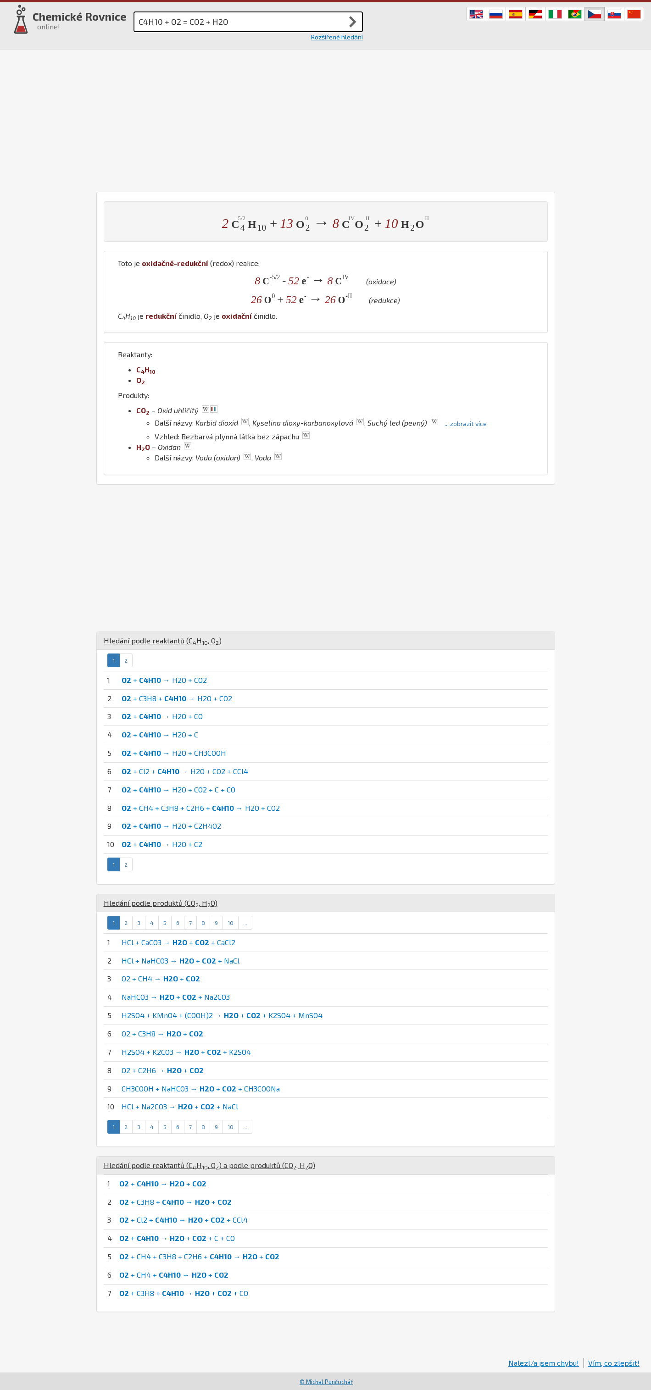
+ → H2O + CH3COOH (174, 752)
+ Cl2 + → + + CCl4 (183, 1219)
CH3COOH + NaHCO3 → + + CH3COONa (201, 1088)
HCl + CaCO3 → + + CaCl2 (178, 942)
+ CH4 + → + (173, 1274)
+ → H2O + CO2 (164, 680)
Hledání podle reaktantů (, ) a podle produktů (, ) (209, 1165)
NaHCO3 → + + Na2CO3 (176, 996)
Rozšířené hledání (337, 37)
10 (231, 922)
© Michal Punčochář (326, 1381)
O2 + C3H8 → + (162, 1033)
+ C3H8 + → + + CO (183, 1293)
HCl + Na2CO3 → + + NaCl (180, 1106)
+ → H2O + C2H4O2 (171, 825)
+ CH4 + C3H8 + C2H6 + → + (199, 1256)
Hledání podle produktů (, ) (160, 902)
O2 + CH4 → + (161, 978)
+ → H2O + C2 (162, 844)
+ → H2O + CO (162, 716)
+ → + (162, 1183)
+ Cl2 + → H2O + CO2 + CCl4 (185, 771)
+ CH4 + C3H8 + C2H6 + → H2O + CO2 (201, 807)
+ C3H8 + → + (175, 1201)
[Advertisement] (325, 118)
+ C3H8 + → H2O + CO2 (177, 698)
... (245, 922)
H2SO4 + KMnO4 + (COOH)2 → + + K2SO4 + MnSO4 (222, 1015)
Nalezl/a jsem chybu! (543, 1362)
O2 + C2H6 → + (163, 1070)
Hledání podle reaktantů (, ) (163, 640)
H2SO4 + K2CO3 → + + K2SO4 (186, 1051)
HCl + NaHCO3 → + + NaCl (180, 960)
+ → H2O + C (160, 734)
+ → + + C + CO (177, 1238)
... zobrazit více (466, 423)
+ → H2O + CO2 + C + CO (178, 789)
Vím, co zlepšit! (614, 1362)
